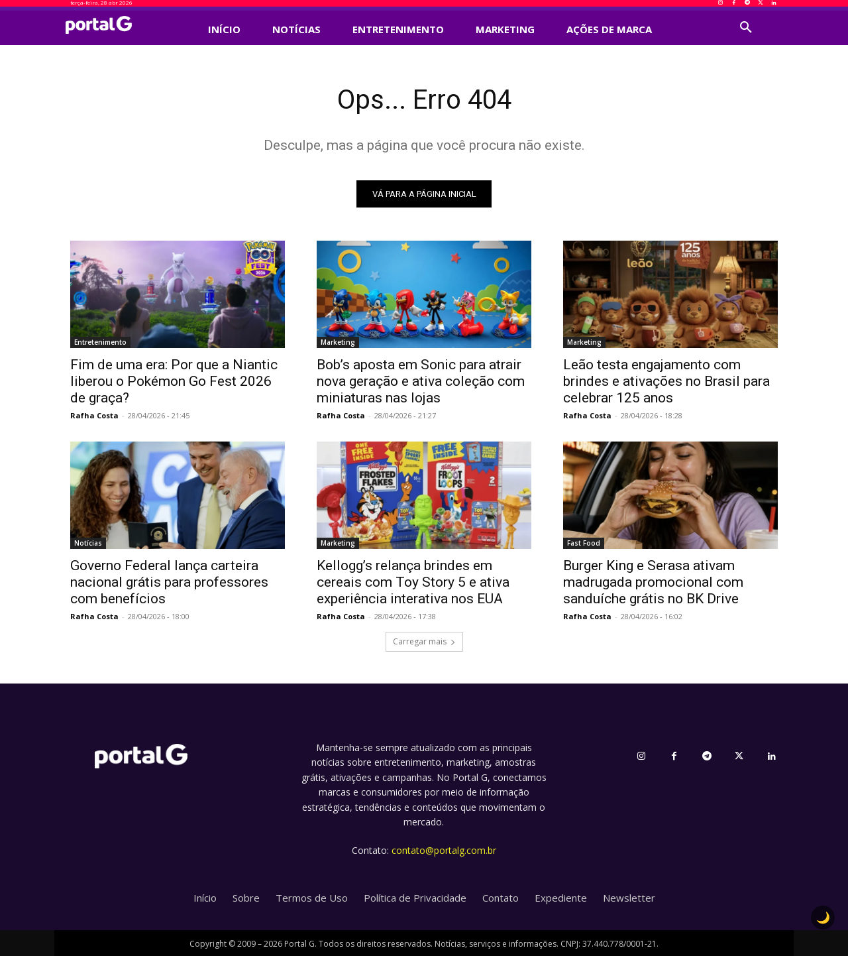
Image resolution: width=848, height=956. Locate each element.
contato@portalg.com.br (444, 850)
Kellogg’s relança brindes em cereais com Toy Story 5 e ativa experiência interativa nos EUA (413, 582)
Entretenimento (100, 342)
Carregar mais (424, 641)
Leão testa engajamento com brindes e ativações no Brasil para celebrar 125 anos (666, 381)
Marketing (338, 342)
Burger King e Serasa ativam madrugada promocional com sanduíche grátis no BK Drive (653, 582)
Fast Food (583, 543)
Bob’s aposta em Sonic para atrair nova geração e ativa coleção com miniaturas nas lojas (421, 381)
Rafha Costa (94, 415)
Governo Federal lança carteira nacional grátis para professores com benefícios (169, 582)
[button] (746, 28)
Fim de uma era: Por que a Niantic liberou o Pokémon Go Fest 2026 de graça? (174, 381)
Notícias (88, 543)
